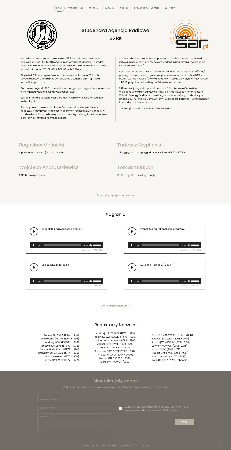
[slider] (62, 245)
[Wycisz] (90, 245)
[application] (66, 245)
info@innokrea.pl (142, 445)
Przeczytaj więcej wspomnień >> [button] (115, 195)
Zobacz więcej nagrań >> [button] (115, 305)
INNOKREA (129, 445)
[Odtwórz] (33, 245)
